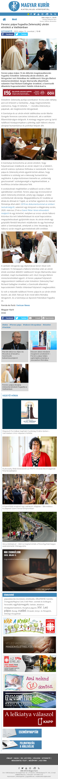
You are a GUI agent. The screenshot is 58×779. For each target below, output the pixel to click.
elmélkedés (30, 599)
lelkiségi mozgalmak (12, 614)
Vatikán (33, 604)
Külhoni (36, 758)
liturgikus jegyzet (29, 608)
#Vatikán (6, 327)
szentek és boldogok (42, 601)
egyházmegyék (21, 604)
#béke (5, 325)
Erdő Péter (28, 601)
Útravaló (30, 611)
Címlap (9, 758)
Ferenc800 (8, 604)
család (22, 611)
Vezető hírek (10, 395)
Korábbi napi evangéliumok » (45, 589)
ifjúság (14, 611)
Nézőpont (33, 760)
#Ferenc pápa (15, 325)
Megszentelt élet (19, 760)
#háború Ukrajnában (32, 325)
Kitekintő (6, 31)
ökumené (40, 598)
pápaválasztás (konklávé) (14, 599)
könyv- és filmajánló (43, 611)
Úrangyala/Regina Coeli (13, 601)
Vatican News (23, 305)
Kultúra (43, 760)
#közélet (47, 325)
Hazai (16, 758)
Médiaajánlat (20, 776)
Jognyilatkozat (30, 776)
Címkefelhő (9, 594)
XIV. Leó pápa (26, 758)
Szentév (49, 599)
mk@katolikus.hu (20, 774)
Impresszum (11, 776)
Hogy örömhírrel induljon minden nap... (16, 555)
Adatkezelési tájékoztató (43, 776)
